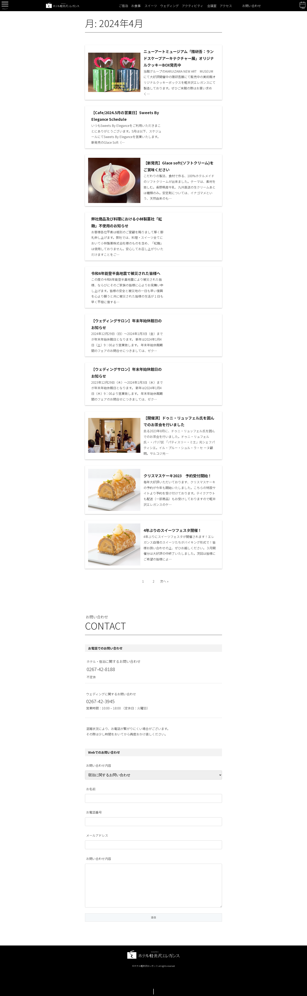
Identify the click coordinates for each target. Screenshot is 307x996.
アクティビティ (192, 5)
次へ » (164, 581)
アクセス (226, 5)
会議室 (212, 5)
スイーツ (150, 5)
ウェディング (169, 5)
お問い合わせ (251, 5)
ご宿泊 (123, 5)
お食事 (136, 5)
